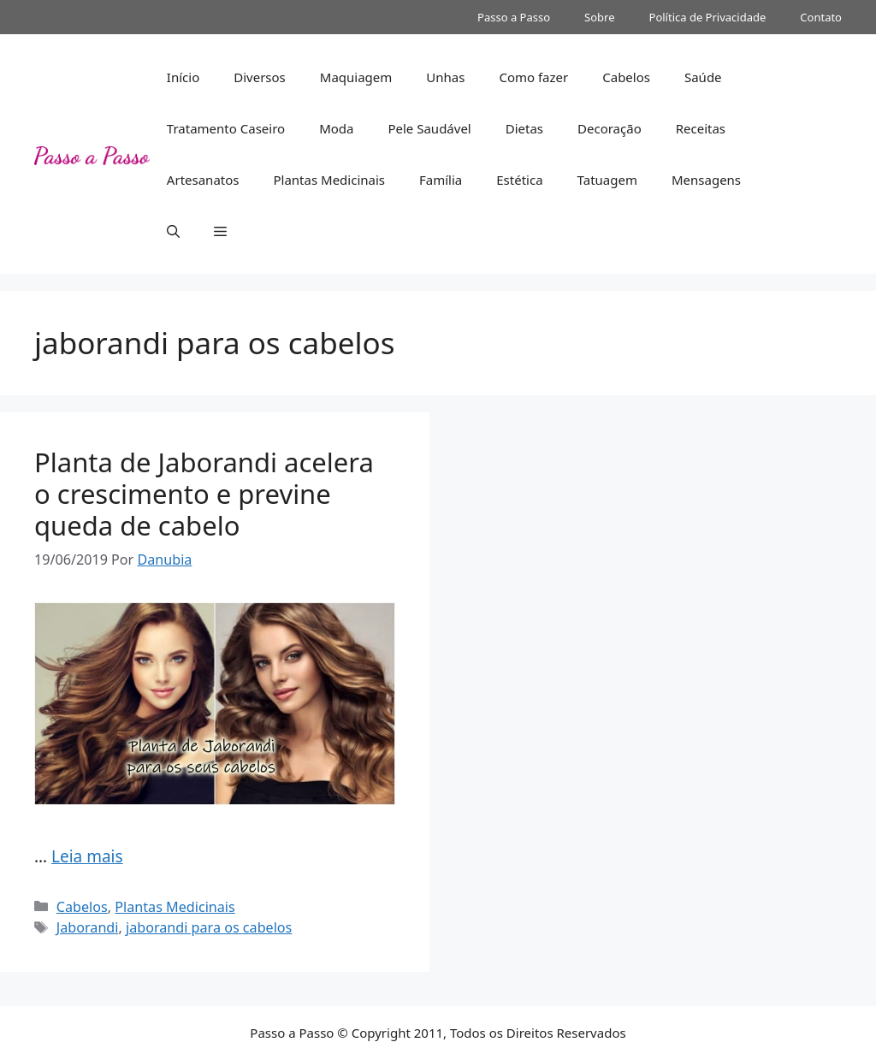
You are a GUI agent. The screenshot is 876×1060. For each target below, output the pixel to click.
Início (183, 77)
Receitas (700, 128)
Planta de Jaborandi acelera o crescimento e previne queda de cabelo (204, 493)
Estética (519, 179)
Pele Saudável (429, 128)
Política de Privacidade (707, 17)
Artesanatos (203, 179)
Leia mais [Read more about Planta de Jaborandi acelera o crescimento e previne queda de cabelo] (87, 856)
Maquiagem (356, 77)
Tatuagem (607, 179)
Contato (821, 17)
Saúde (703, 77)
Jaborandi (87, 927)
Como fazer (533, 77)
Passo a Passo (513, 17)
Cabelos (626, 77)
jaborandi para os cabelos (209, 927)
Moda (336, 128)
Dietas (524, 128)
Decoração (609, 128)
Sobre (599, 17)
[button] (173, 231)
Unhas (445, 77)
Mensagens (706, 179)
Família (440, 179)
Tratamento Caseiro (226, 128)
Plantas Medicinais (329, 179)
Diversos (260, 77)
